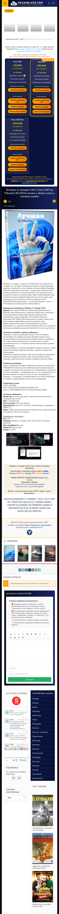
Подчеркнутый (10, 748)
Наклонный (8, 748)
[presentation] (48, 11)
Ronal (12, 711)
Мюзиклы (36, 766)
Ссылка (17, 748)
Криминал (36, 745)
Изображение (20, 748)
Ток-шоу (35, 770)
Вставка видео (22, 748)
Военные (35, 749)
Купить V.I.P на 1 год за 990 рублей (29, 486)
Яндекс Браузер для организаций (37, 525)
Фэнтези (35, 728)
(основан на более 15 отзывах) (29, 51)
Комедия (35, 699)
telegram (14, 181)
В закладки (9, 206)
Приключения (37, 736)
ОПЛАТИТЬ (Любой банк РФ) (17, 101)
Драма (34, 707)
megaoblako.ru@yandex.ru (35, 181)
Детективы (36, 740)
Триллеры (36, 711)
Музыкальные (37, 778)
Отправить (29, 679)
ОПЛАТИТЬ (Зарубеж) (17, 106)
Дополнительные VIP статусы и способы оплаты (29, 177)
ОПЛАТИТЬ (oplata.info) (17, 90)
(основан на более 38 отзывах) (29, 49)
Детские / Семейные (40, 732)
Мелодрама (36, 724)
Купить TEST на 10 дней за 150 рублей (29, 484)
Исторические (37, 753)
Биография (36, 757)
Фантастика (36, 715)
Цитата (27, 748)
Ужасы (34, 719)
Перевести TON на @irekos (17, 111)
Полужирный (5, 748)
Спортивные (37, 774)
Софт (9, 201)
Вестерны (36, 761)
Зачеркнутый (12, 748)
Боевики (35, 703)
